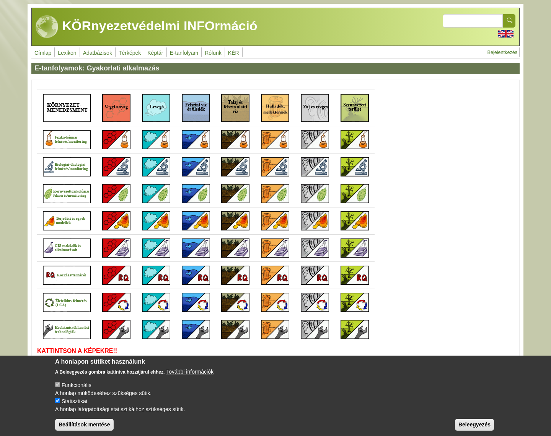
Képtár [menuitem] (155, 53)
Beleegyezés (474, 424)
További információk (190, 372)
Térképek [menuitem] (130, 53)
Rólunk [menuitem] (213, 53)
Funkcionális (76, 385)
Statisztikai (74, 401)
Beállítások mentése (84, 424)
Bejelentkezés (502, 52)
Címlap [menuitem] (42, 53)
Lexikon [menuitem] (67, 53)
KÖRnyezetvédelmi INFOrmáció (147, 26)
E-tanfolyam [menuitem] (184, 53)
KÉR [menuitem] (233, 53)
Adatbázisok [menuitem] (97, 53)
